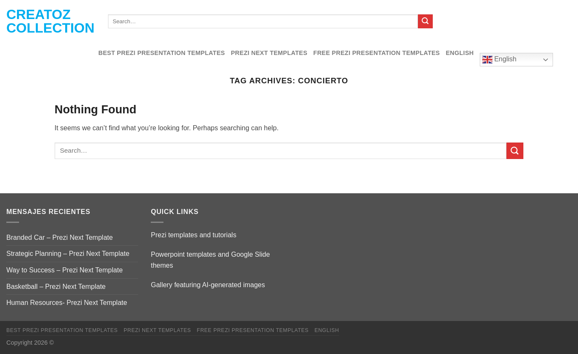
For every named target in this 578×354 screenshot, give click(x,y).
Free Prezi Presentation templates (376, 52)
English (460, 52)
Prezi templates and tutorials (193, 235)
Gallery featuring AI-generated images (208, 284)
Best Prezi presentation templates (161, 52)
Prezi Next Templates (269, 52)
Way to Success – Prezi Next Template (64, 270)
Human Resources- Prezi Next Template (66, 302)
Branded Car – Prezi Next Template (59, 237)
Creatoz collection (50, 21)
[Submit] (425, 21)
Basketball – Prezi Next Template (55, 286)
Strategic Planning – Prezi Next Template (68, 253)
